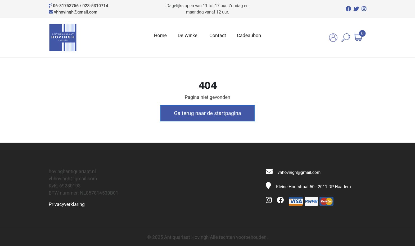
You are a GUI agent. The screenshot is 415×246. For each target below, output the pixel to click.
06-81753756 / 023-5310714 (80, 5)
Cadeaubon (249, 35)
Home (160, 35)
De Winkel (188, 35)
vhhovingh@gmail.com (75, 12)
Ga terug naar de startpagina (207, 113)
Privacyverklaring (67, 204)
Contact (217, 35)
